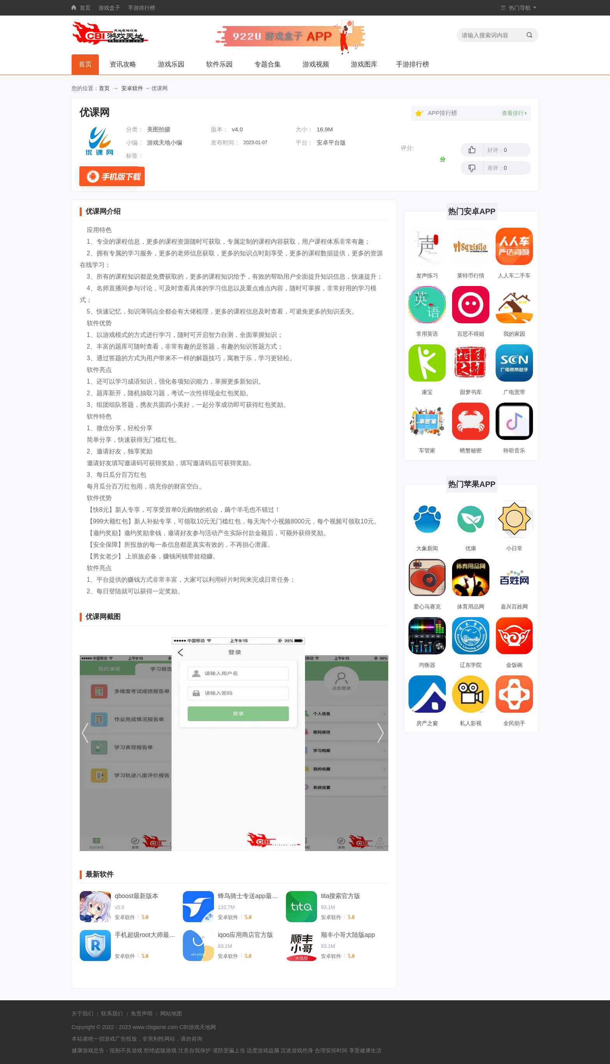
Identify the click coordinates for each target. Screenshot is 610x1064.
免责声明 (141, 1013)
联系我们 (112, 1013)
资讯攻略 (123, 64)
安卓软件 (132, 88)
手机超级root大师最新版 (146, 934)
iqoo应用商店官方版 (245, 934)
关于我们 (82, 1013)
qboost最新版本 (136, 896)
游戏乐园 (171, 64)
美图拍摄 (158, 129)
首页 (85, 8)
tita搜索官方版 (340, 896)
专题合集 (267, 64)
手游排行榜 (141, 8)
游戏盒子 (109, 8)
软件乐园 (219, 64)
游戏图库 (364, 64)
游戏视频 (316, 64)
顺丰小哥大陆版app (348, 934)
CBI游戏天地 (194, 1027)
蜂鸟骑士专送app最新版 (249, 896)
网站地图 (171, 1013)
